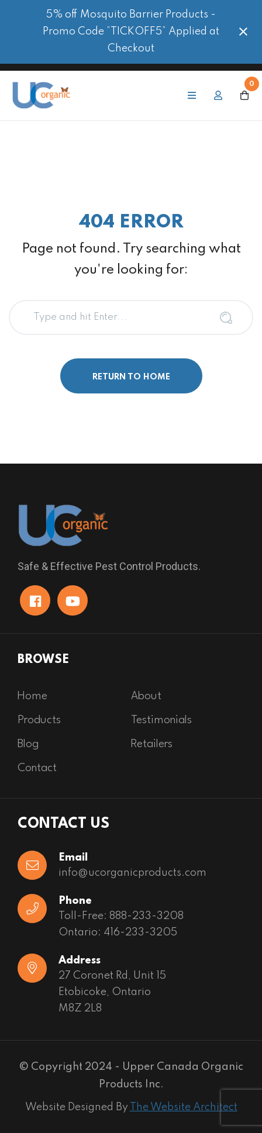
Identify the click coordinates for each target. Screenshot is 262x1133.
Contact (37, 768)
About (146, 696)
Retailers (152, 744)
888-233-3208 (146, 916)
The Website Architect (183, 1107)
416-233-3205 (140, 932)
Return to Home (131, 377)
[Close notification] (243, 32)
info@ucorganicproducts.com (132, 873)
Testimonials (161, 720)
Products (39, 720)
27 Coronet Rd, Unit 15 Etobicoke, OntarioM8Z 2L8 (112, 992)
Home (32, 696)
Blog (28, 744)
